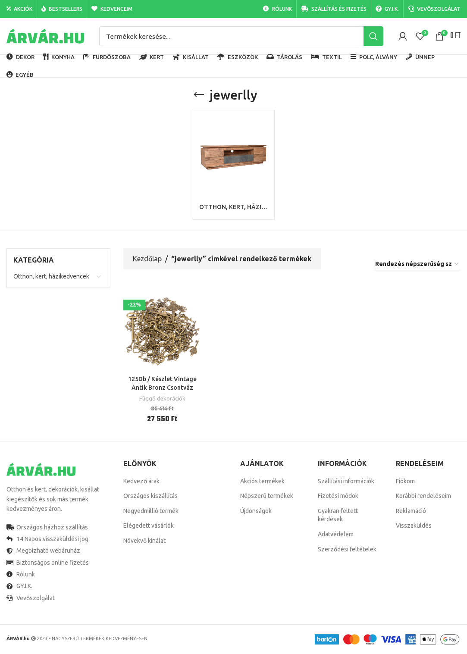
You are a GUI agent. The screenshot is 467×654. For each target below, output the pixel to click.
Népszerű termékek (266, 495)
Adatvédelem (336, 534)
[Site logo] (45, 35)
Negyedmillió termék (151, 510)
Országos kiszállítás (150, 495)
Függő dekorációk (162, 398)
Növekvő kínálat (144, 540)
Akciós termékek (262, 481)
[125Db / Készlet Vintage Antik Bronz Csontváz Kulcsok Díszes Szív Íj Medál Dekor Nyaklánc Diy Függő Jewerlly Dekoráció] (162, 332)
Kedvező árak (141, 481)
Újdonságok (256, 510)
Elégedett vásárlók (148, 525)
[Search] (241, 36)
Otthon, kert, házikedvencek (51, 276)
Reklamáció (411, 510)
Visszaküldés (414, 525)
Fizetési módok (338, 495)
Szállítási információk (346, 481)
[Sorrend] (417, 264)
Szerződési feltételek (347, 549)
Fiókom (405, 481)
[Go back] (199, 94)
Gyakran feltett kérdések (338, 515)
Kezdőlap (147, 259)
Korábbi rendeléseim (423, 495)
